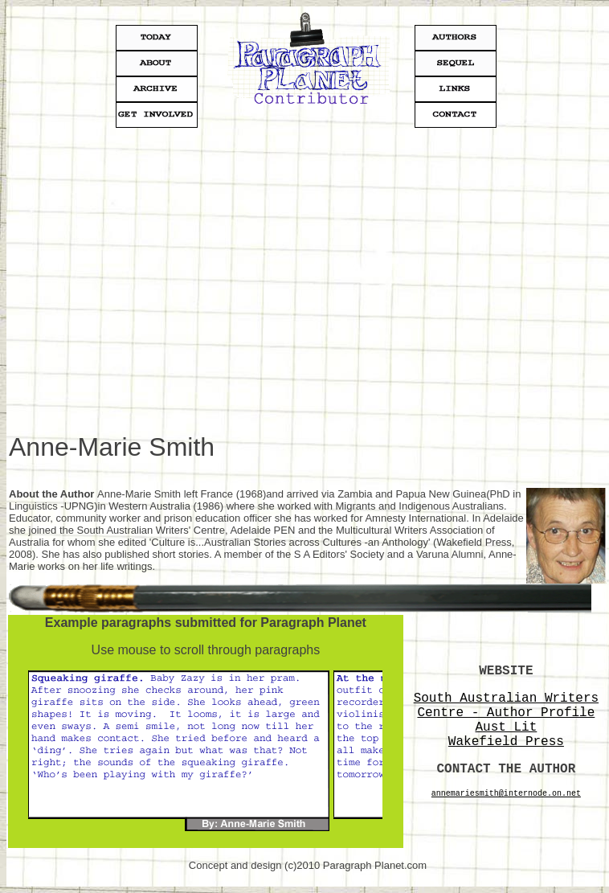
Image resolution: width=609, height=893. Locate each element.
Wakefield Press (506, 742)
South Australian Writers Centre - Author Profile (506, 705)
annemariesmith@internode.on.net (506, 793)
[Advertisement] (150, 281)
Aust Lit (506, 727)
